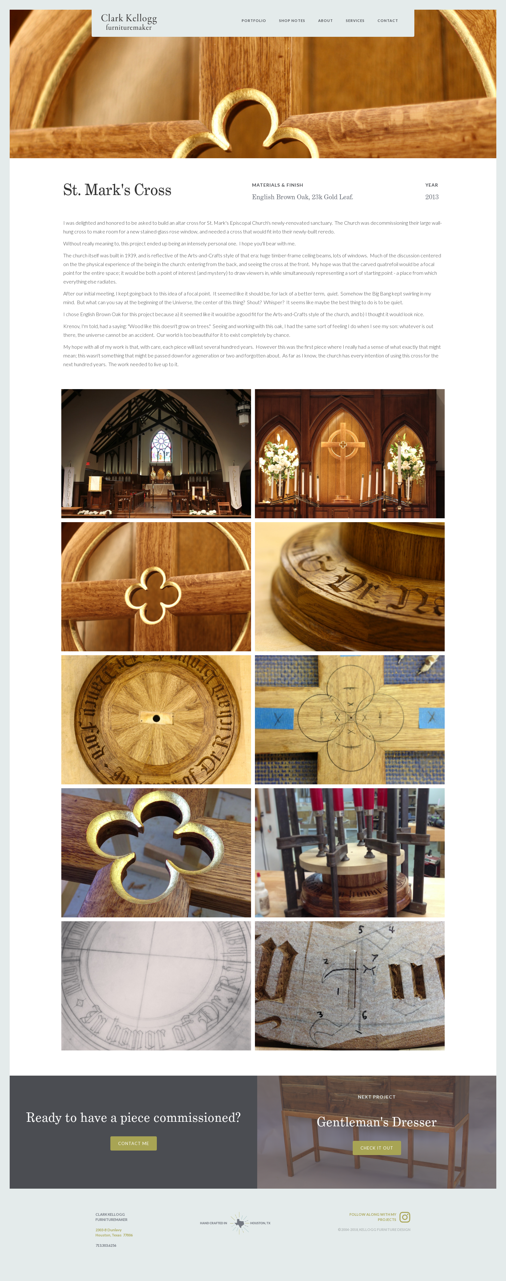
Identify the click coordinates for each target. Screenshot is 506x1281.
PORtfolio (254, 20)
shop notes (292, 20)
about (325, 20)
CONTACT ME (133, 1143)
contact (388, 20)
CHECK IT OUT (376, 1148)
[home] (129, 22)
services (355, 20)
